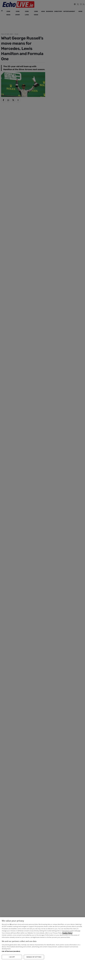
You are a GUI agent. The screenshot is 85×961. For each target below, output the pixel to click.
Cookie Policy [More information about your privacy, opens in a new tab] (67, 933)
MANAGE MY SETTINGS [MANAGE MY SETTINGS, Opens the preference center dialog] (33, 957)
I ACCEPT (12, 957)
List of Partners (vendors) (11, 951)
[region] (42, 939)
